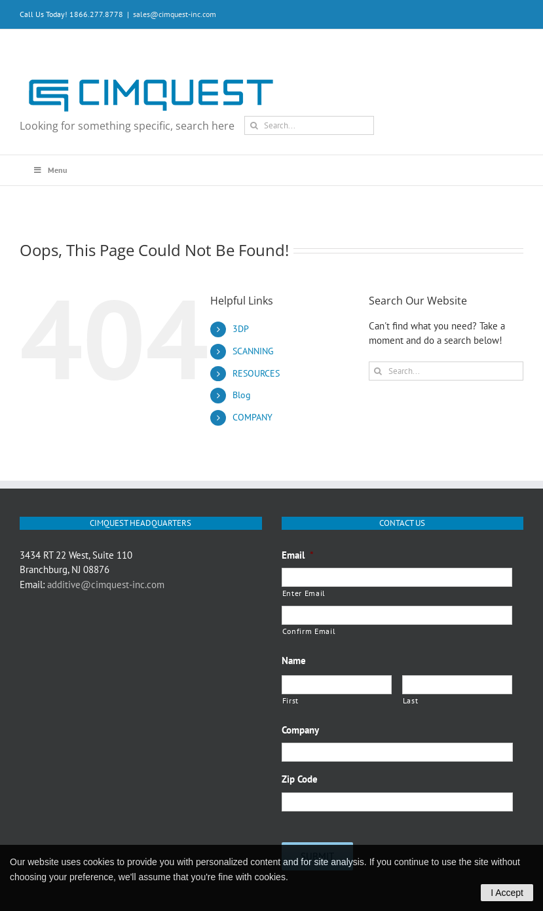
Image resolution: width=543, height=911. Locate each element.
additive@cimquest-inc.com (105, 584)
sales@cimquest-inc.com (174, 14)
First (290, 700)
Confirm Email (309, 631)
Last (411, 700)
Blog (242, 395)
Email (298, 555)
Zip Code (300, 779)
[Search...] (309, 125)
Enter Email (304, 593)
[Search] (253, 125)
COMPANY (252, 417)
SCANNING (253, 351)
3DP (241, 329)
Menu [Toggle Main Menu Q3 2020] (50, 170)
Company (300, 730)
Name (294, 660)
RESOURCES (256, 373)
